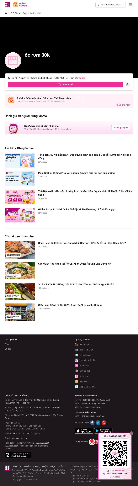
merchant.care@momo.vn (93, 403)
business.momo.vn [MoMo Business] (92, 407)
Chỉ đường (80, 78)
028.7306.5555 (27, 443)
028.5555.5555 (11, 446)
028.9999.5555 (42, 443)
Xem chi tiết (115, 477)
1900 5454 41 (19, 433)
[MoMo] (6, 13)
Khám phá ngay (123, 105)
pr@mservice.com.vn (91, 416)
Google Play (103, 431)
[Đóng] (131, 433)
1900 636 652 (96, 400)
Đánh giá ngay (121, 127)
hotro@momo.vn (19, 438)
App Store (84, 431)
